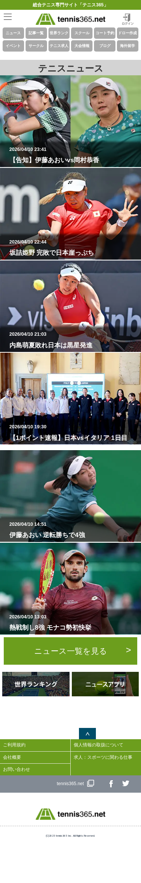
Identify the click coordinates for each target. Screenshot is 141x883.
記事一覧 (36, 33)
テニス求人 (59, 46)
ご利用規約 (14, 745)
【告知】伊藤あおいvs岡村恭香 (73, 155)
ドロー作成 (127, 33)
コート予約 (105, 33)
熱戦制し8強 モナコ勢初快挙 (73, 622)
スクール (81, 33)
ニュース (13, 33)
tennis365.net (70, 783)
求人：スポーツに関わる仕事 (103, 757)
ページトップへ (87, 733)
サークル (36, 46)
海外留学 (127, 46)
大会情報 (81, 46)
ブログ (105, 46)
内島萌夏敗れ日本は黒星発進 (73, 340)
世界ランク (59, 33)
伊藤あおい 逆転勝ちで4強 (73, 530)
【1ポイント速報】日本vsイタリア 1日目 (73, 432)
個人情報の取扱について (98, 745)
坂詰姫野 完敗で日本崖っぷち (73, 247)
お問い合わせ (16, 769)
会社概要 (12, 757)
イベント (13, 46)
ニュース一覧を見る (70, 651)
